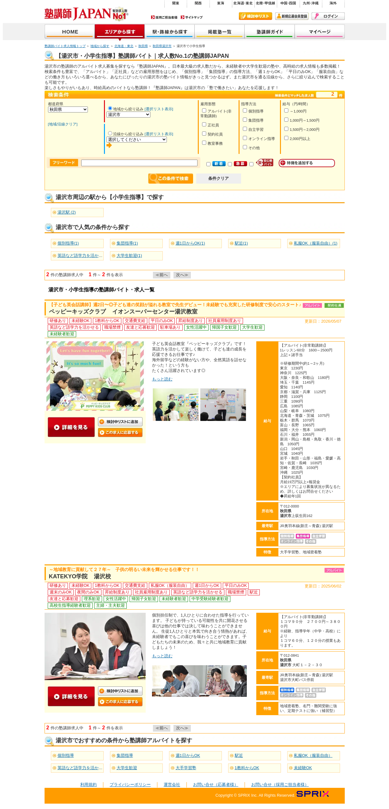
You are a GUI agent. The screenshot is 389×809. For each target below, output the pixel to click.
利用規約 (88, 784)
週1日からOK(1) (190, 243)
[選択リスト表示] (159, 109)
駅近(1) (241, 243)
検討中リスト (255, 16)
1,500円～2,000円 (301, 129)
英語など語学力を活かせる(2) (85, 255)
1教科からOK (247, 767)
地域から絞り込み (125, 109)
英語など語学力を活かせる (82, 767)
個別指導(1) (68, 243)
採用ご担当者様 (164, 17)
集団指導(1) (127, 243)
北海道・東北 (123, 46)
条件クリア (218, 178)
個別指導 (253, 110)
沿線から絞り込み (125, 134)
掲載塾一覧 (220, 32)
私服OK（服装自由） (313, 755)
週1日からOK (188, 755)
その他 (251, 147)
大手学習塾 (186, 767)
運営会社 (172, 784)
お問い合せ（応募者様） (215, 784)
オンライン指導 (258, 138)
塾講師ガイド (270, 32)
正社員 (210, 124)
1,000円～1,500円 (301, 120)
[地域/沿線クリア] (63, 124)
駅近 (239, 755)
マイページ (320, 32)
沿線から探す (170, 32)
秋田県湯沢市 (162, 46)
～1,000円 (295, 110)
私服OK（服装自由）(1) (315, 243)
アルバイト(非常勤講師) (216, 113)
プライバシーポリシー (130, 784)
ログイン (328, 16)
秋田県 (143, 46)
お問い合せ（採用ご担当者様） (280, 784)
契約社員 (212, 133)
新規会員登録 (291, 16)
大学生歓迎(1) (129, 255)
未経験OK (303, 767)
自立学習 (253, 129)
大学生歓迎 (127, 767)
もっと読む (162, 379)
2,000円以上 (297, 138)
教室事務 (212, 143)
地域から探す (120, 32)
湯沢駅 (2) (67, 212)
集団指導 (253, 120)
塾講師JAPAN (70, 32)
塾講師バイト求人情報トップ (65, 46)
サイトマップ (192, 17)
